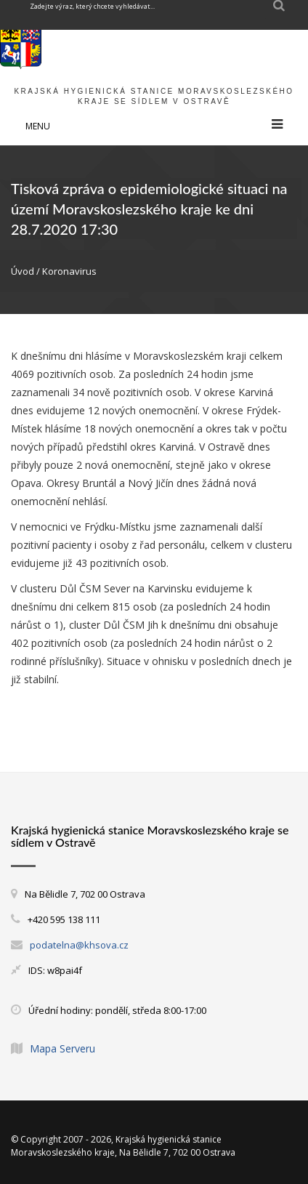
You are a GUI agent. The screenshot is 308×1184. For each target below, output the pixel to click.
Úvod (22, 271)
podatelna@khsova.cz (79, 944)
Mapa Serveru (62, 1048)
